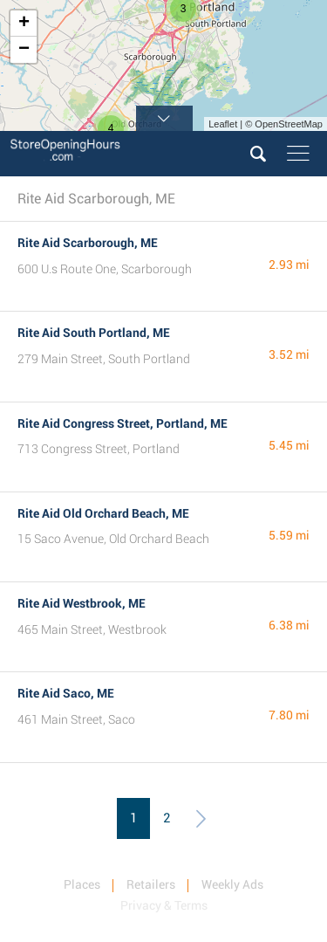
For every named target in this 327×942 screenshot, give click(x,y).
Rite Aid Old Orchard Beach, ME (103, 513)
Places (82, 884)
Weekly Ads (232, 884)
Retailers (150, 884)
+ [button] (24, 23)
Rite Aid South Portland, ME (93, 333)
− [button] (24, 50)
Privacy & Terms (164, 905)
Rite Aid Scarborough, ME (87, 243)
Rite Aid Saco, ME (65, 693)
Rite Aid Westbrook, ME (81, 603)
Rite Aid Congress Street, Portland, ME (122, 423)
